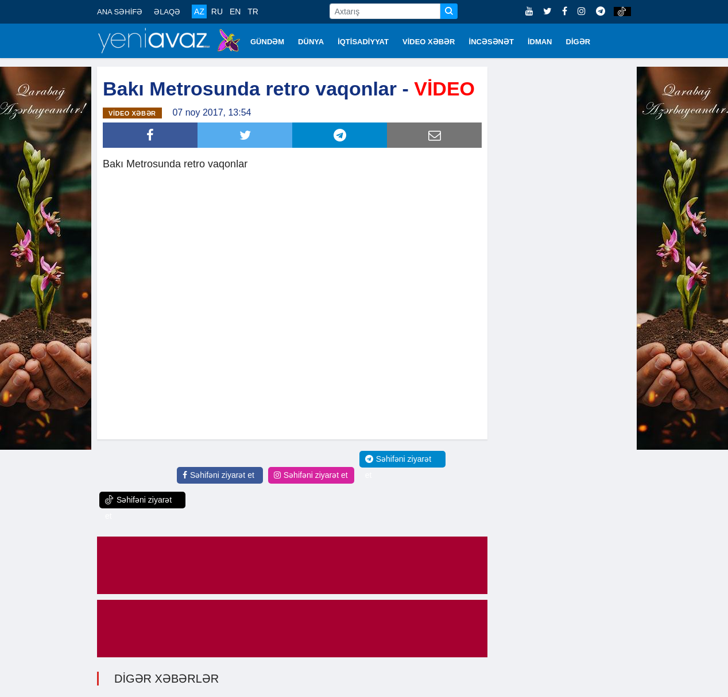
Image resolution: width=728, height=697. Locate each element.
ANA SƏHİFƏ (119, 11)
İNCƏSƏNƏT (491, 41)
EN (235, 11)
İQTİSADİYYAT (363, 41)
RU (217, 11)
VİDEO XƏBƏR (428, 41)
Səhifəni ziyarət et (218, 475)
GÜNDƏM (267, 41)
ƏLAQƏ (167, 11)
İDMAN (540, 41)
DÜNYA (311, 41)
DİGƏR (578, 41)
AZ (199, 11)
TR (252, 11)
